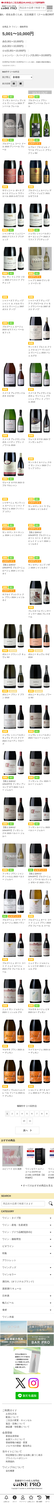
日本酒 (5, 1295)
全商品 (5, 27)
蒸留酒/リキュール (11, 1288)
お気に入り (31, 1498)
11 (30, 1121)
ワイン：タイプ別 (11, 1218)
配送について (12, 1417)
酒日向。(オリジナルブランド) (18, 1281)
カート (47, 1498)
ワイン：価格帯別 (20, 27)
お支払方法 (11, 1413)
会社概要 (10, 1471)
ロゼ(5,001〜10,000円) (14, 51)
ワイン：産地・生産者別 (15, 1225)
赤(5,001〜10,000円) (13, 41)
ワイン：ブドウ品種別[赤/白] (17, 1232)
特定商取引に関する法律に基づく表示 (24, 1455)
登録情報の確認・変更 (16, 1442)
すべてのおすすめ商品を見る (38, 1185)
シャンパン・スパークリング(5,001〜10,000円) (26, 55)
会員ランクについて (15, 1439)
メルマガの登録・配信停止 (19, 1446)
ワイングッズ (9, 1267)
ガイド (15, 1498)
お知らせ (6, 1498)
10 (24, 1121)
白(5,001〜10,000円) (13, 46)
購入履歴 (39, 1498)
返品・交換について (15, 1423)
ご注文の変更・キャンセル (19, 1420)
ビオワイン (8, 1246)
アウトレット (9, 1260)
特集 (4, 1253)
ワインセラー (9, 1274)
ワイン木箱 (8, 1317)
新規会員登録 (12, 1436)
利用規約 (10, 1461)
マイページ (22, 1498)
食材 (4, 1310)
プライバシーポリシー (16, 1458)
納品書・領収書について (18, 1426)
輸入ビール (8, 1303)
